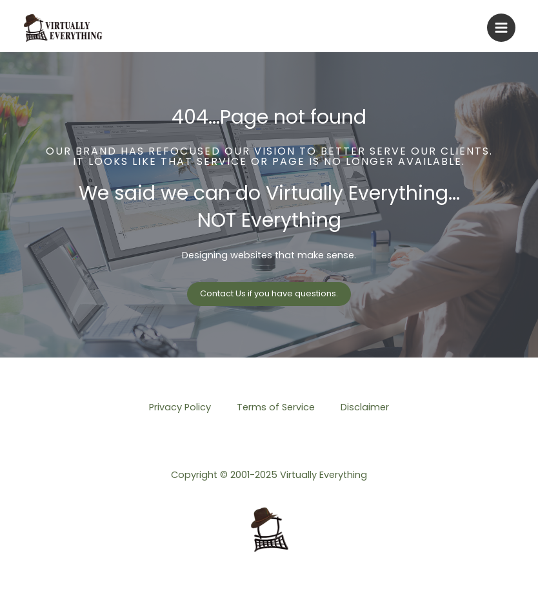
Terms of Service (276, 407)
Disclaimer (365, 407)
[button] (269, 294)
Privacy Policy (180, 407)
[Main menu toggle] (501, 28)
